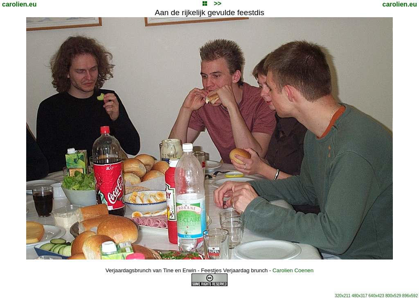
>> (217, 3)
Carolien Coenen (293, 270)
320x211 (342, 295)
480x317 (359, 295)
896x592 (410, 295)
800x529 (393, 295)
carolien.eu (19, 4)
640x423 (376, 295)
